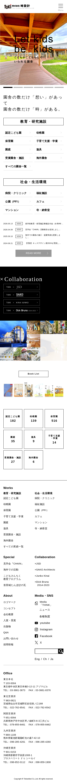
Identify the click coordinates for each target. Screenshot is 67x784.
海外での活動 (11, 569)
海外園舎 (8, 540)
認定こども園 (11, 498)
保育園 (7, 510)
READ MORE (33, 253)
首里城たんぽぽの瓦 (14, 585)
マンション (41, 522)
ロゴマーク (9, 602)
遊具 (5, 528)
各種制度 (44, 616)
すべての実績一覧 (13, 546)
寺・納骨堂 (41, 528)
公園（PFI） (42, 510)
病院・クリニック (45, 498)
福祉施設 (40, 504)
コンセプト (9, 608)
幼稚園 (7, 504)
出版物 (7, 626)
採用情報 (8, 644)
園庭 (5, 522)
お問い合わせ (11, 638)
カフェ (38, 516)
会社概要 (8, 614)
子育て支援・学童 (13, 516)
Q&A (6, 632)
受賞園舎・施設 (12, 534)
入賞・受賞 (9, 620)
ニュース (44, 609)
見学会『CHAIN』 (13, 563)
